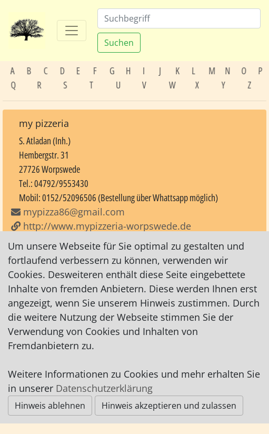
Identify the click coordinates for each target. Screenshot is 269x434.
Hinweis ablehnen (50, 405)
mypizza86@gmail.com (74, 211)
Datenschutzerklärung (104, 388)
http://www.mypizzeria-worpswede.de (101, 226)
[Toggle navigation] (71, 30)
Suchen (119, 42)
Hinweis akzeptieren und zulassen (169, 405)
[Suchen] (179, 18)
